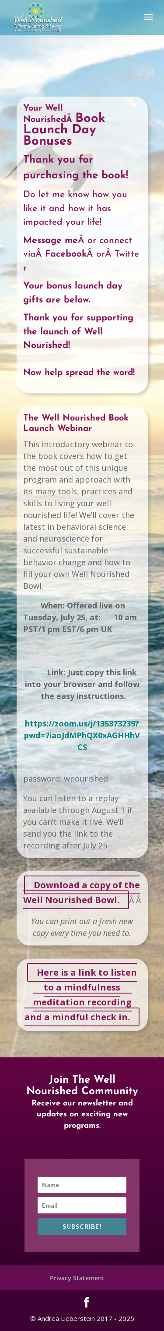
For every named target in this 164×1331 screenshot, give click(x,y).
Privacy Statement (77, 1278)
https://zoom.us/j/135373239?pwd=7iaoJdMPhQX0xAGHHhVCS (82, 735)
